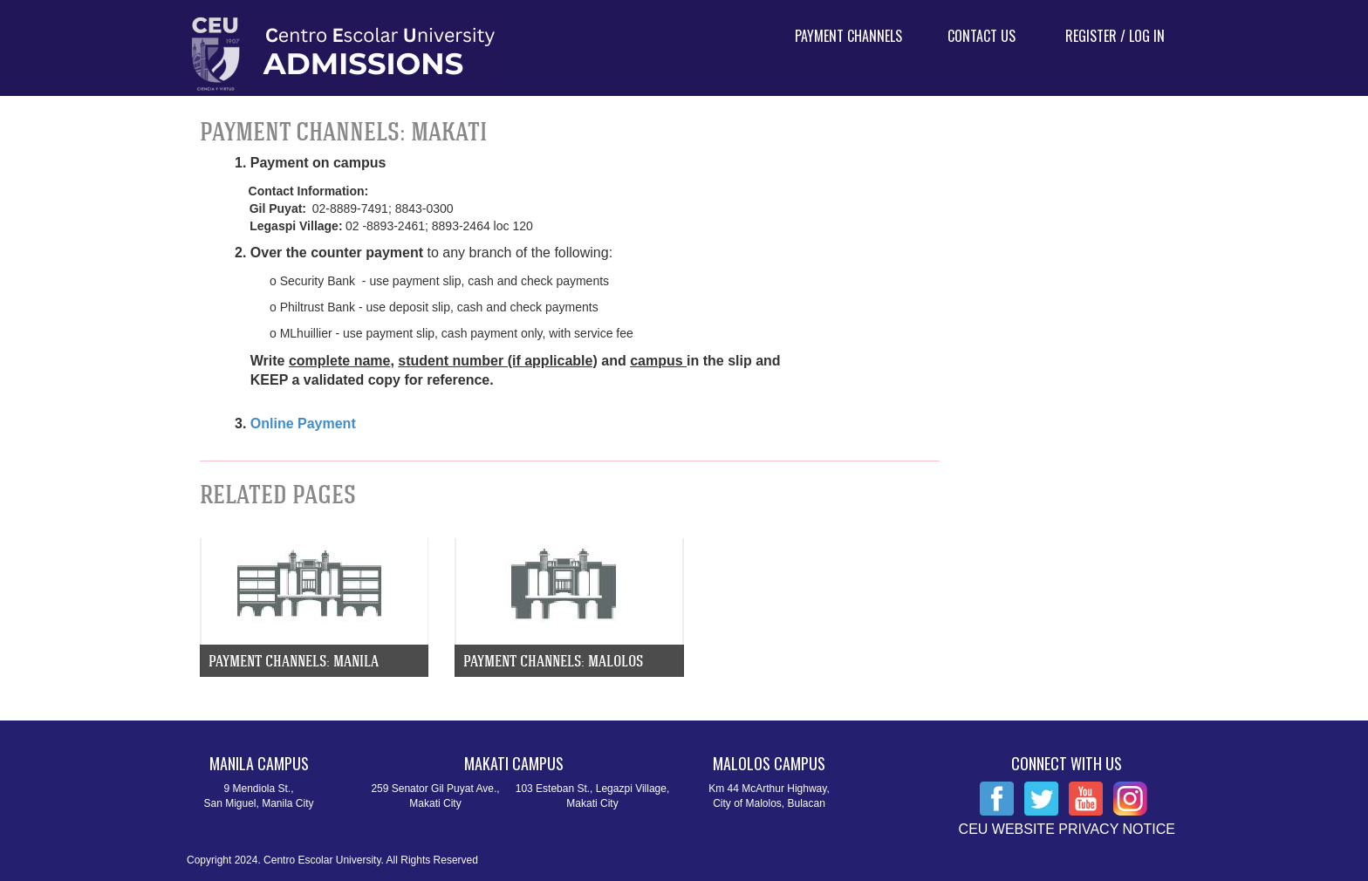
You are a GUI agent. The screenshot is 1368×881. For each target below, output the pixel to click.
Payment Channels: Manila (294, 660)
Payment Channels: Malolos (553, 660)
